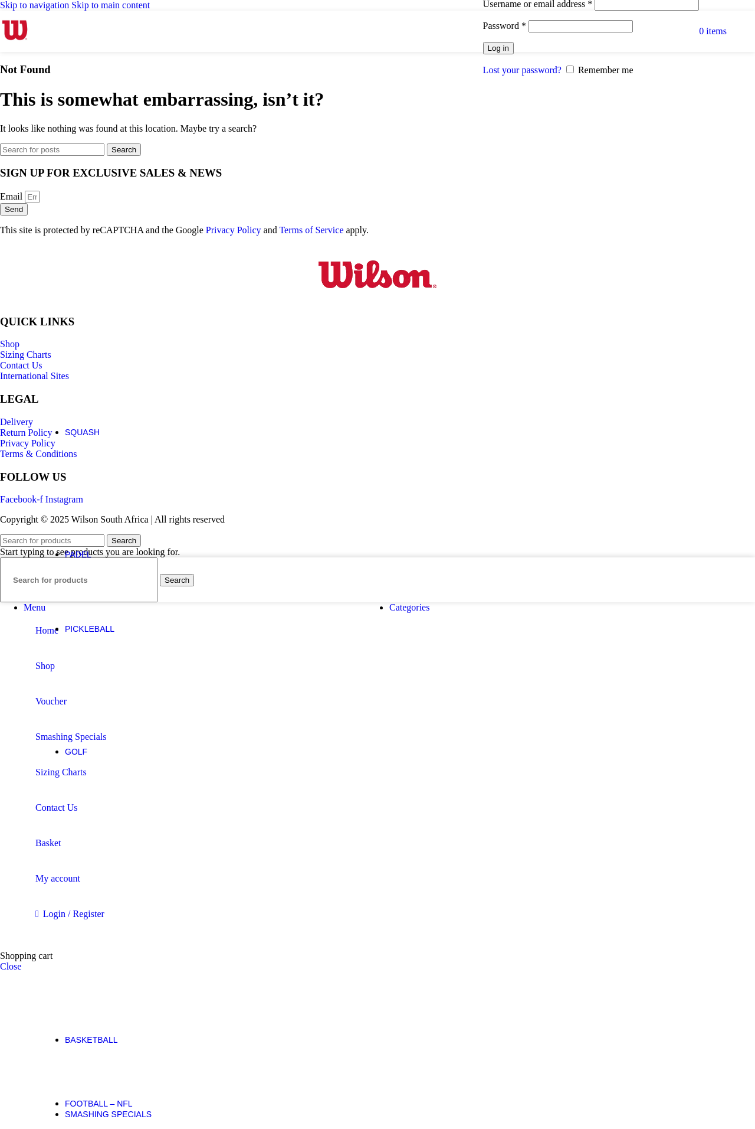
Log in (498, 48)
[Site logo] (14, 45)
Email (12, 196)
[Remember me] (570, 69)
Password (504, 26)
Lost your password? (522, 70)
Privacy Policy (233, 230)
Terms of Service (311, 230)
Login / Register (73, 914)
